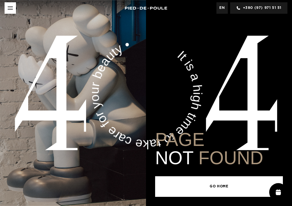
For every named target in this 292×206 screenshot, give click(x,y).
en (222, 7)
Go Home (219, 186)
